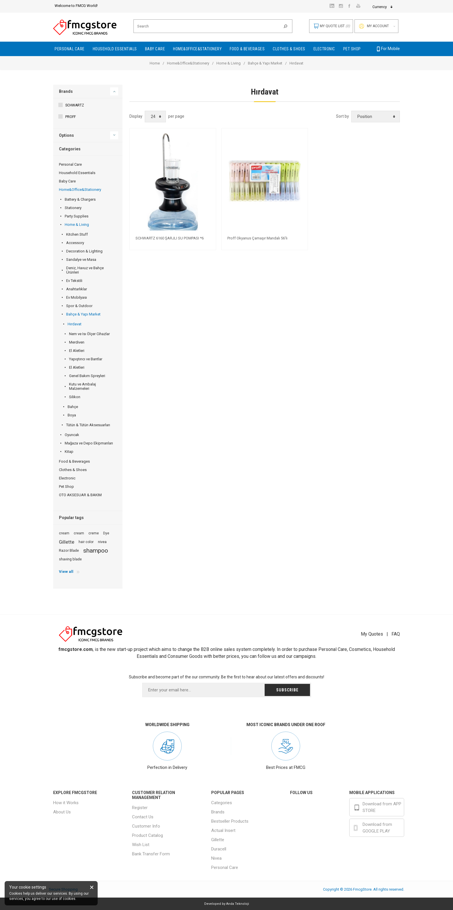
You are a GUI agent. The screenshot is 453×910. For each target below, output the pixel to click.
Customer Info (146, 826)
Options (66, 135)
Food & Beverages (74, 461)
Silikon (74, 397)
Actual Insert (223, 830)
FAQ (395, 634)
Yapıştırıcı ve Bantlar (85, 359)
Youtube (310, 831)
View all (66, 571)
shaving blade (70, 559)
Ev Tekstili (74, 280)
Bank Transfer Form (151, 854)
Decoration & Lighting (84, 251)
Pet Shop (66, 486)
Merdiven (76, 342)
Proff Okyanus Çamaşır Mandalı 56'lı (257, 238)
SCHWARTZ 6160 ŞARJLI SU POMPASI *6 (169, 238)
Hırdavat (74, 324)
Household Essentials (77, 173)
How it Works (66, 802)
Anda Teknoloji (237, 904)
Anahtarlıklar (76, 289)
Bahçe (73, 407)
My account (378, 26)
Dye (106, 533)
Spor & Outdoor (79, 306)
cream (64, 533)
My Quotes (372, 634)
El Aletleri (76, 350)
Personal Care (70, 164)
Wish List (140, 844)
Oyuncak (72, 435)
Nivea (216, 858)
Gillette (66, 542)
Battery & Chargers (80, 199)
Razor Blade (69, 550)
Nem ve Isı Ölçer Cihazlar (89, 334)
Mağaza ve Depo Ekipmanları (89, 443)
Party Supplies (76, 216)
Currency (341, 7)
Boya (72, 415)
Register (140, 807)
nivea (102, 542)
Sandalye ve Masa (81, 259)
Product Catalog (147, 835)
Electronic (67, 478)
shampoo (95, 550)
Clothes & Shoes (73, 470)
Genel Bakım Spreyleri (87, 376)
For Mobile (388, 48)
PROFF (70, 117)
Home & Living (228, 63)
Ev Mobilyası (76, 297)
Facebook (311, 804)
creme (93, 533)
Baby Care (67, 181)
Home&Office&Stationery (188, 63)
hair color (86, 542)
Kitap (69, 451)
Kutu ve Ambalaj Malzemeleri (82, 386)
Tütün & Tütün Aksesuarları (88, 425)
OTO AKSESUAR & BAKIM (80, 495)
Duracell (218, 849)
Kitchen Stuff (77, 234)
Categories (221, 802)
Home (155, 63)
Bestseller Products (229, 821)
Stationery (73, 208)
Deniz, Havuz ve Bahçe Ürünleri (85, 270)
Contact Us (142, 816)
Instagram (311, 818)
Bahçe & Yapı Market (265, 63)
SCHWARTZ (74, 105)
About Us (62, 812)
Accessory (75, 243)
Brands (66, 91)
